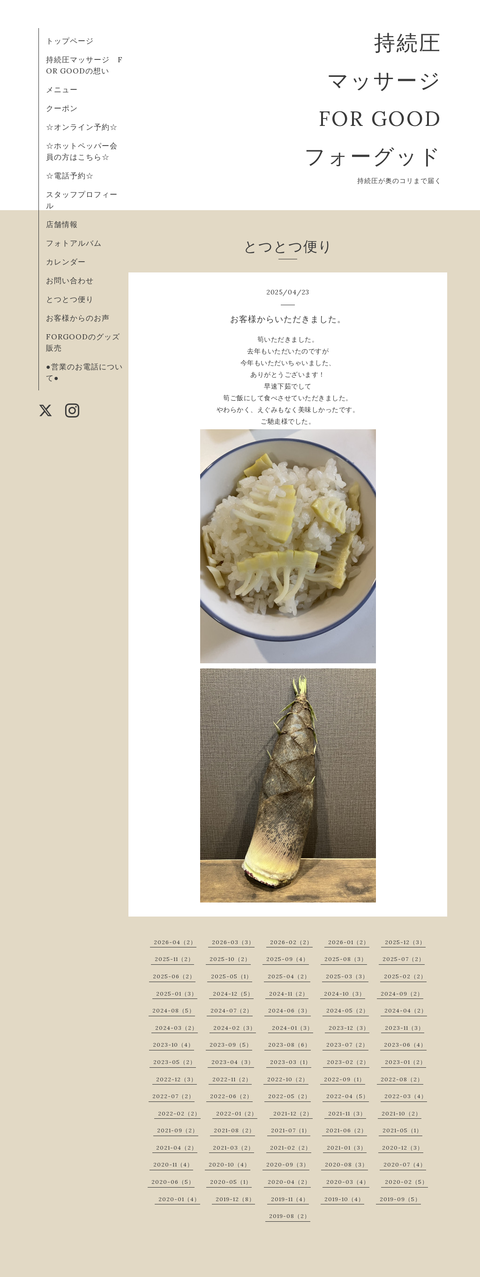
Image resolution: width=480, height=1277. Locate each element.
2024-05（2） (347, 1010)
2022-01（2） (236, 1113)
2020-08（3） (346, 1164)
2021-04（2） (176, 1147)
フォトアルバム (74, 243)
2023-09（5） (231, 1044)
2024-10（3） (344, 993)
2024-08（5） (173, 1010)
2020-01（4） (179, 1199)
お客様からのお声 (78, 318)
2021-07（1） (290, 1130)
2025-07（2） (403, 958)
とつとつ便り (70, 299)
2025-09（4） (287, 958)
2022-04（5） (347, 1096)
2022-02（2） (179, 1113)
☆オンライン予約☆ (82, 127)
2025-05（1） (231, 976)
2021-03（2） (233, 1147)
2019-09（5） (400, 1199)
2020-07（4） (404, 1164)
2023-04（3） (232, 1061)
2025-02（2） (405, 976)
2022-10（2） (287, 1079)
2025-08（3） (345, 958)
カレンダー (66, 261)
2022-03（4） (405, 1096)
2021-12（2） (293, 1113)
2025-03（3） (347, 976)
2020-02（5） (406, 1181)
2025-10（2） (230, 958)
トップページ (70, 40)
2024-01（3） (292, 1027)
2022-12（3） (176, 1079)
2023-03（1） (290, 1061)
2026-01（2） (348, 942)
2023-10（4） (173, 1044)
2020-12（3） (402, 1147)
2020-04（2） (289, 1181)
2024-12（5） (233, 993)
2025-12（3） (405, 942)
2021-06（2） (346, 1130)
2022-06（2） (231, 1096)
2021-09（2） (177, 1130)
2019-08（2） (289, 1215)
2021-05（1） (402, 1130)
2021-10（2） (401, 1113)
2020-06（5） (173, 1181)
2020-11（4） (173, 1164)
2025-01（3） (176, 993)
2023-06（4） (405, 1044)
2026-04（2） (175, 942)
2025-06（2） (174, 976)
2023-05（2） (174, 1061)
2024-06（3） (289, 1010)
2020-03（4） (347, 1181)
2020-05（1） (231, 1181)
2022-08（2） (402, 1079)
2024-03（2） (176, 1027)
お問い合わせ (70, 280)
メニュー (62, 89)
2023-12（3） (349, 1027)
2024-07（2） (231, 1010)
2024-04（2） (405, 1010)
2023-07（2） (347, 1044)
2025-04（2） (289, 976)
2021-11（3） (347, 1113)
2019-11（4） (290, 1199)
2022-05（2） (289, 1096)
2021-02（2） (290, 1147)
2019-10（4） (344, 1199)
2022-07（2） (173, 1096)
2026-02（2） (291, 942)
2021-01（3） (347, 1147)
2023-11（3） (404, 1027)
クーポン (62, 108)
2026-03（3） (233, 942)
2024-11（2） (288, 993)
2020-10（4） (229, 1164)
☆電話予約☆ (70, 175)
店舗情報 (62, 224)
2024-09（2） (402, 993)
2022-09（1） (344, 1079)
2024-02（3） (234, 1027)
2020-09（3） (287, 1164)
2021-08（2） (234, 1130)
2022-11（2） (232, 1079)
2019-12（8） (235, 1199)
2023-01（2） (405, 1061)
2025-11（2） (174, 958)
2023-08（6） (289, 1044)
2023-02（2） (348, 1061)
